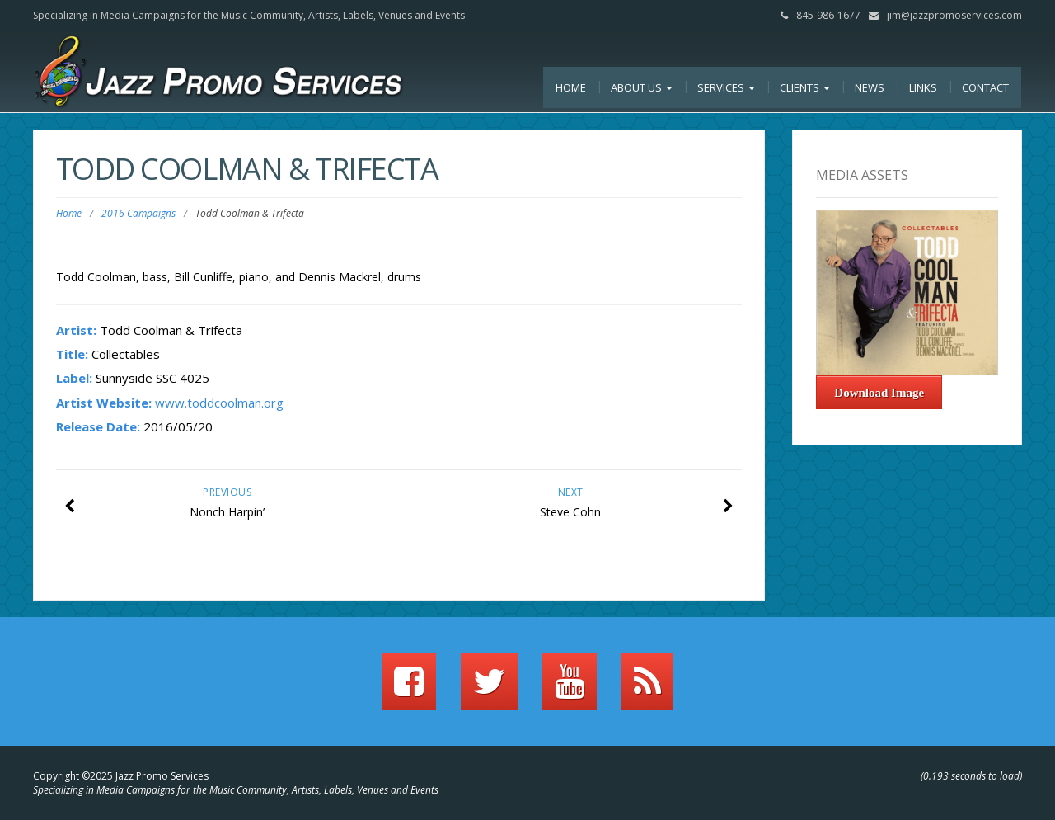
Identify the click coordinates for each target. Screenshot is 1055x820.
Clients (805, 87)
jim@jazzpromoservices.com (954, 15)
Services (726, 87)
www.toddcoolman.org (219, 402)
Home (571, 87)
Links (923, 87)
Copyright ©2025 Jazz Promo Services (121, 776)
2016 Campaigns (138, 213)
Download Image (879, 392)
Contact (985, 87)
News (869, 87)
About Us (642, 87)
